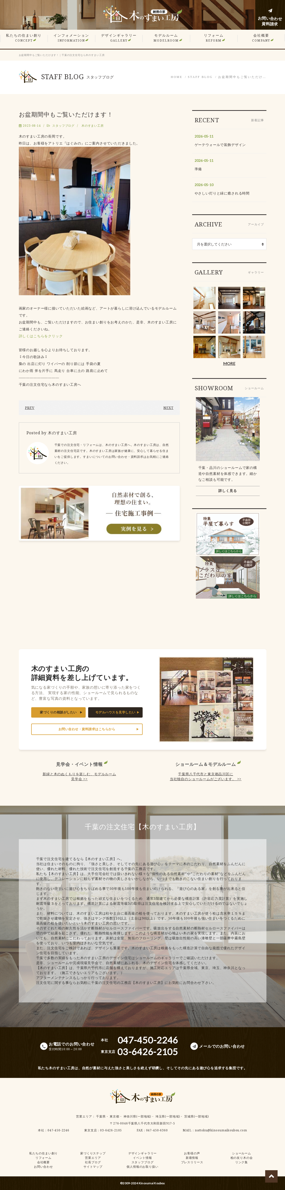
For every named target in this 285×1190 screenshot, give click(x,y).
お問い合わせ (43, 1167)
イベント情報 (142, 1158)
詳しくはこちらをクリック (41, 336)
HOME (176, 77)
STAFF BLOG (200, 77)
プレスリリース (192, 1162)
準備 (198, 169)
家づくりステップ (93, 1153)
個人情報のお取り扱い (142, 1167)
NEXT (168, 407)
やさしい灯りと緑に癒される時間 (222, 193)
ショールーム (241, 1153)
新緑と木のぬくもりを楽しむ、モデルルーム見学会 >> (79, 776)
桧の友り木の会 (242, 1158)
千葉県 (101, 1116)
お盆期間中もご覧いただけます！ (66, 114)
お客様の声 (192, 1153)
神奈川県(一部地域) (137, 1116)
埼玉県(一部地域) (167, 1116)
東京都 (114, 1116)
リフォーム (214, 38)
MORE (229, 363)
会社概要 (261, 38)
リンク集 (241, 1162)
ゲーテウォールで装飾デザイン (220, 144)
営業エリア (84, 1116)
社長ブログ (93, 1162)
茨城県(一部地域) (196, 1116)
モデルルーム (166, 38)
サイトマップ (93, 1167)
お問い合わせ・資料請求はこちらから (86, 729)
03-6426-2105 (111, 1130)
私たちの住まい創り (24, 38)
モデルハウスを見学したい (115, 712)
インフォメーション (71, 38)
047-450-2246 (58, 1130)
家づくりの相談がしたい (58, 712)
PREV (29, 407)
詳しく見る (227, 491)
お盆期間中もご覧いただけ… (242, 77)
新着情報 (192, 1158)
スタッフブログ (63, 125)
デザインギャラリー (119, 38)
